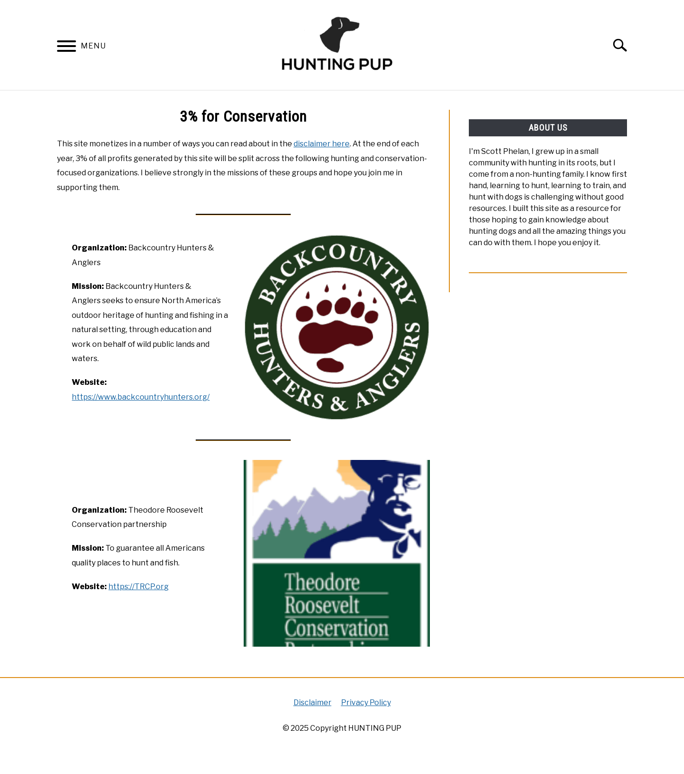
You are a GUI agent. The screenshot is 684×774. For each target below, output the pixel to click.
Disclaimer (313, 702)
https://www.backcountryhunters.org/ (140, 396)
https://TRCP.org (138, 586)
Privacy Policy (366, 702)
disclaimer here (322, 143)
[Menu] (67, 48)
